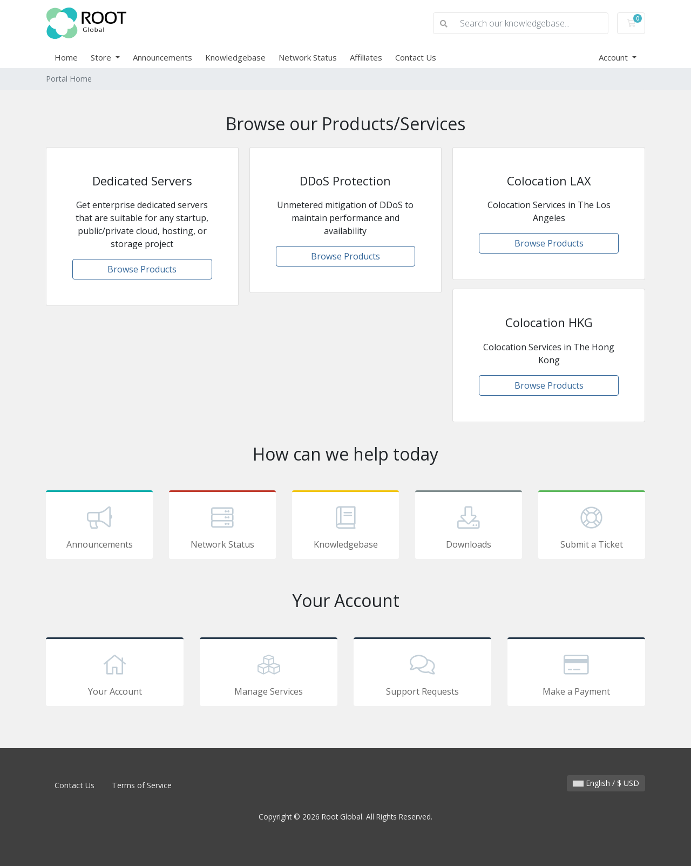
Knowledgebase (235, 57)
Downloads (468, 526)
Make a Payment (576, 673)
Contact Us (415, 57)
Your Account (115, 673)
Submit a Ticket (591, 526)
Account (614, 57)
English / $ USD (606, 783)
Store (102, 57)
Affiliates (366, 57)
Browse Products (142, 269)
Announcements (162, 57)
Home (66, 57)
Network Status (308, 57)
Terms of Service (142, 785)
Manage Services (268, 673)
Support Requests (422, 673)
